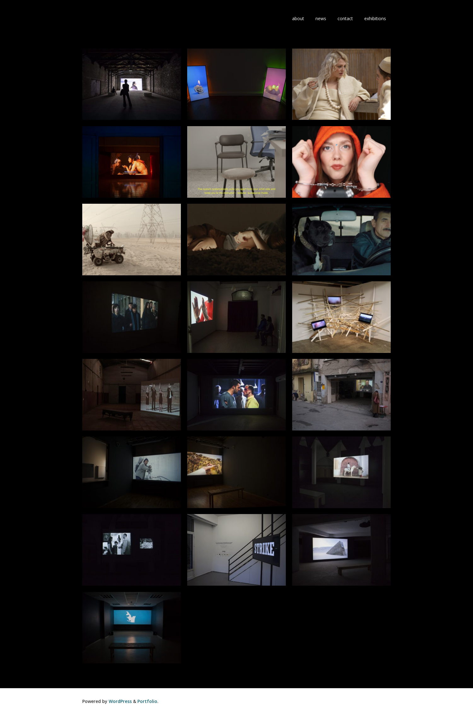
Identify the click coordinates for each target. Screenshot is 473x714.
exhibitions (375, 18)
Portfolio (147, 701)
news (320, 18)
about (298, 18)
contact (345, 18)
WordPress (120, 701)
